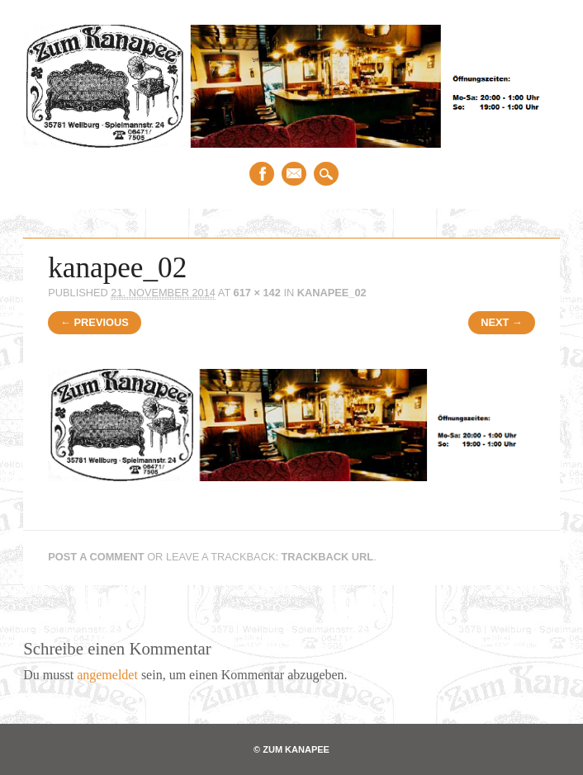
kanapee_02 (332, 292)
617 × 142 (257, 292)
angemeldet (107, 675)
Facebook (261, 174)
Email (294, 174)
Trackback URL (328, 557)
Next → (501, 322)
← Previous (94, 322)
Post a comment (96, 557)
